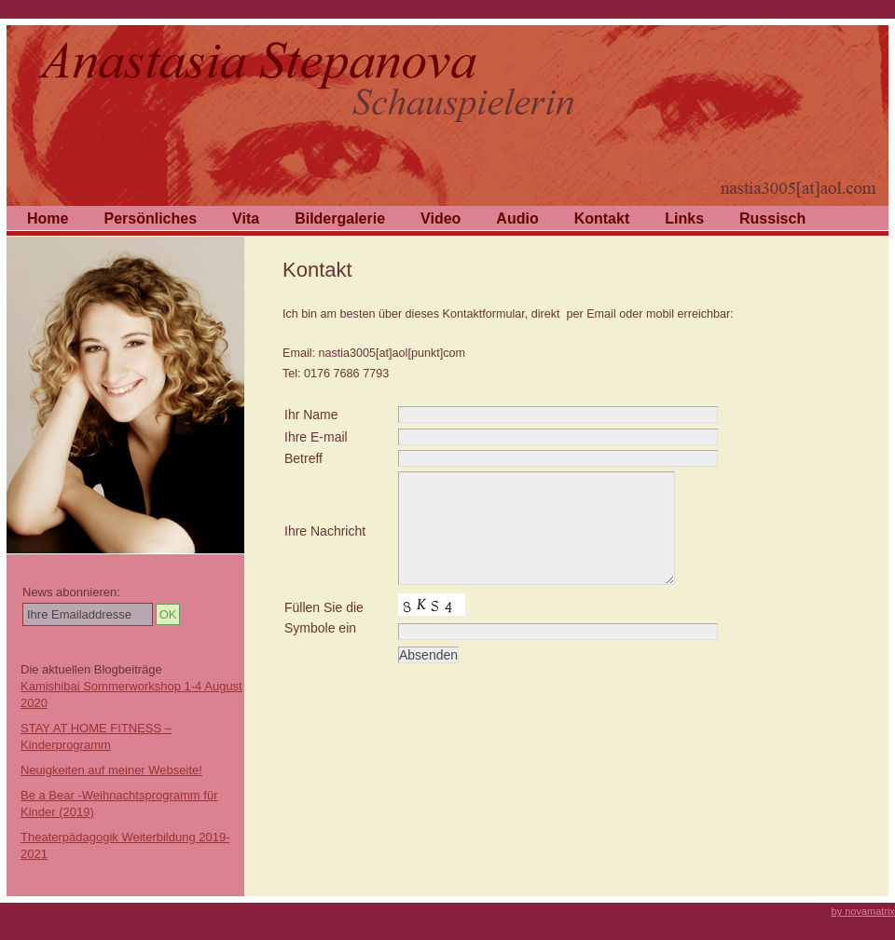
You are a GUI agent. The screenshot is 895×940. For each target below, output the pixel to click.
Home (47, 218)
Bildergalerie (340, 218)
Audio (517, 218)
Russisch (772, 218)
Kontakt (602, 218)
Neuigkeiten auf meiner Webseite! (111, 770)
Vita (245, 218)
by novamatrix (863, 911)
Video (440, 218)
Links (684, 218)
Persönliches (150, 218)
